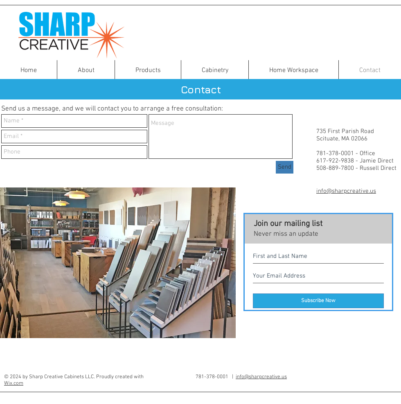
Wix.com (13, 383)
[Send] (284, 167)
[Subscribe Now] (318, 300)
